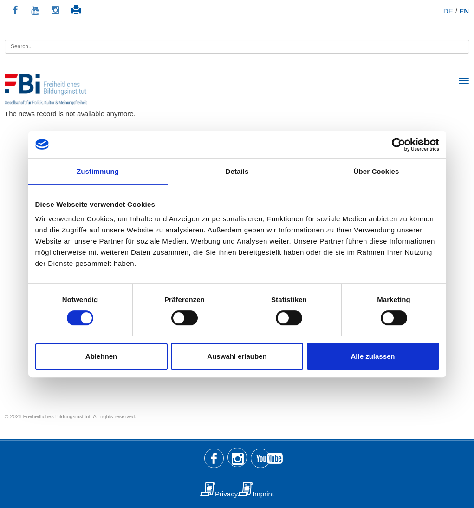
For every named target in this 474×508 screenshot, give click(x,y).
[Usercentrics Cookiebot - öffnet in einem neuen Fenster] (398, 145)
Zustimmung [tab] (98, 171)
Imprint (263, 494)
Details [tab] (237, 171)
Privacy (226, 494)
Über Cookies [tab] (376, 171)
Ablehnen (101, 356)
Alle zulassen (373, 356)
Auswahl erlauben (236, 356)
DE (448, 11)
